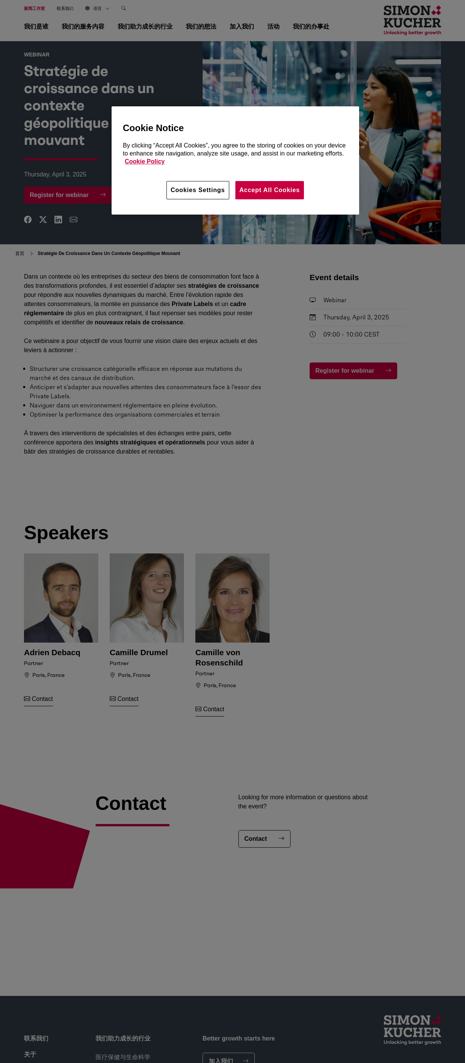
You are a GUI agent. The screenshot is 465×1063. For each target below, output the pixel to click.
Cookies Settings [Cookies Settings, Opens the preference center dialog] (198, 190)
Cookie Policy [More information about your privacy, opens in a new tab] (145, 161)
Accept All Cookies (270, 190)
